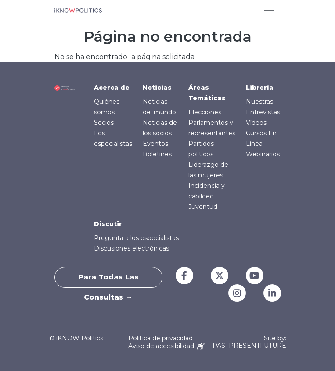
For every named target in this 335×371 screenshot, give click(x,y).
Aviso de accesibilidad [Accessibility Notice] (166, 346)
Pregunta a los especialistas (136, 238)
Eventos (155, 144)
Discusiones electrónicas (131, 248)
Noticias (157, 88)
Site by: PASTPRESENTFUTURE (249, 342)
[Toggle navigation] (269, 10)
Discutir (108, 224)
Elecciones (204, 112)
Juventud (202, 207)
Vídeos (256, 123)
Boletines (157, 154)
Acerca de (112, 88)
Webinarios (263, 154)
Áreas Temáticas (207, 93)
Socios (104, 123)
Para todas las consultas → (108, 280)
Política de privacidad (160, 338)
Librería (260, 88)
